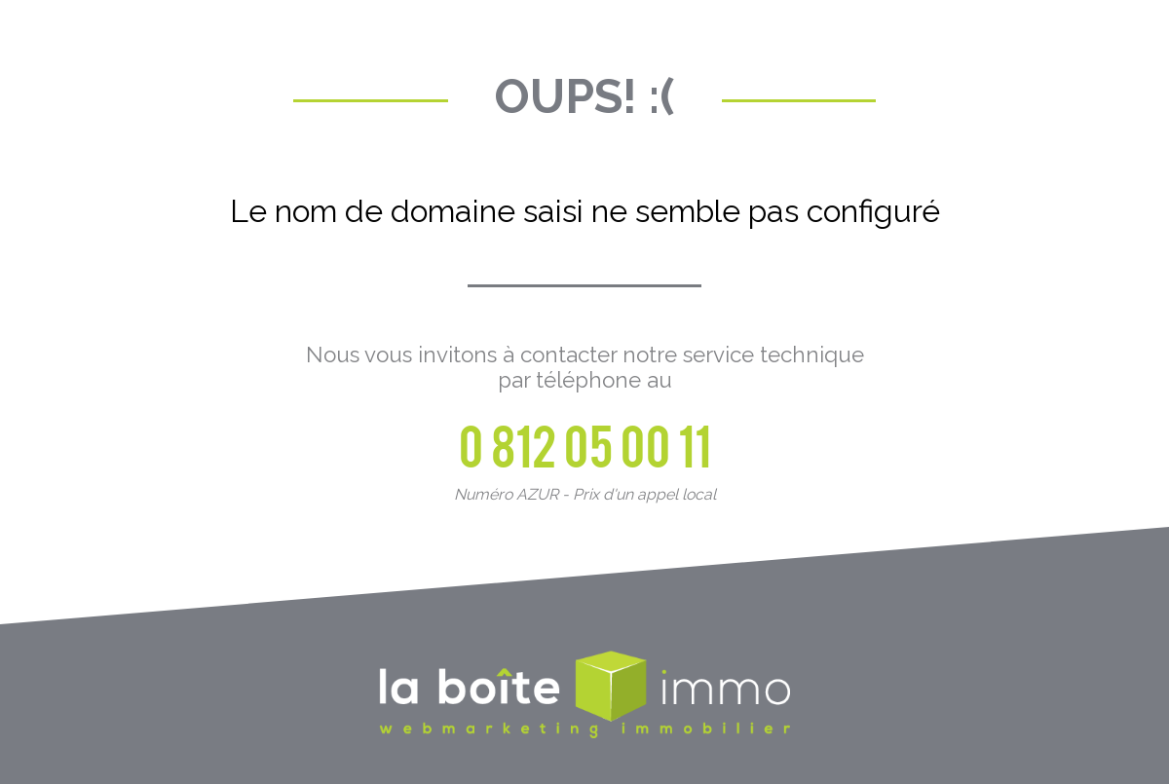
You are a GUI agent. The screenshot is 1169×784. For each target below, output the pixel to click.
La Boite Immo (584, 696)
